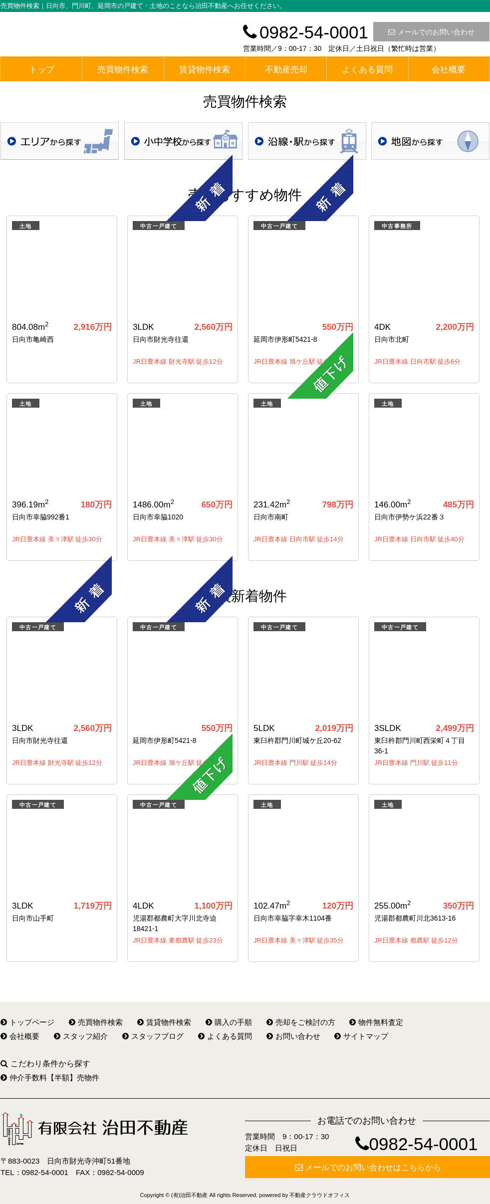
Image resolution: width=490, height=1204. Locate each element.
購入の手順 (229, 1022)
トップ (41, 69)
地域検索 (59, 141)
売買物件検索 (122, 69)
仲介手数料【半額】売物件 (49, 1077)
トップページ (27, 1022)
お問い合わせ (293, 1036)
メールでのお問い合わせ (431, 32)
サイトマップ (361, 1036)
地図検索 (430, 141)
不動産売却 (286, 69)
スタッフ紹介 (81, 1036)
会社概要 (449, 69)
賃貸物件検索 (204, 69)
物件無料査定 (376, 1022)
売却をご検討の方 (300, 1022)
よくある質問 (367, 69)
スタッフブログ (153, 1036)
